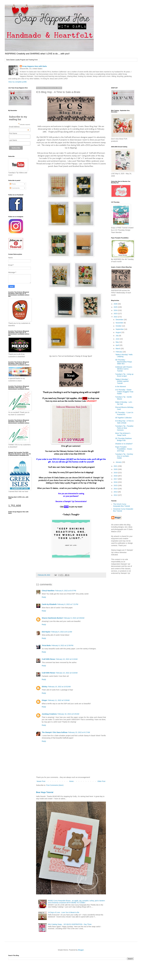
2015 (116, 485)
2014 (116, 489)
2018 (116, 476)
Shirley (44, 687)
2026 (116, 304)
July (117, 336)
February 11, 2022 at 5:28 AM (58, 700)
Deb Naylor (46, 632)
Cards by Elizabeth (49, 604)
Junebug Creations (49, 714)
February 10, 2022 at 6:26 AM (67, 673)
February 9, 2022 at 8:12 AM (61, 632)
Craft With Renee (48, 659)
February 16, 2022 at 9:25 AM (68, 714)
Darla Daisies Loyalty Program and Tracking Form (22, 60)
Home (71, 781)
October (119, 326)
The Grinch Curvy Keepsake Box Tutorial (121, 505)
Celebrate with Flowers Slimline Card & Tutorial (123, 369)
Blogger (81, 950)
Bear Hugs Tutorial (44, 792)
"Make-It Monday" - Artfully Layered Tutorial (122, 381)
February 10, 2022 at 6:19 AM (67, 659)
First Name (13, 133)
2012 (116, 495)
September (120, 329)
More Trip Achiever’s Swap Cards (122, 434)
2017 (116, 479)
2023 (116, 313)
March (118, 348)
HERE (84, 398)
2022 (116, 317)
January (119, 462)
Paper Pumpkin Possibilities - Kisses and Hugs (123, 449)
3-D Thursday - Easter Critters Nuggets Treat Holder (124, 392)
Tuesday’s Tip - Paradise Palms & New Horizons (124, 428)
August (118, 332)
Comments (15, 188)
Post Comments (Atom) (54, 785)
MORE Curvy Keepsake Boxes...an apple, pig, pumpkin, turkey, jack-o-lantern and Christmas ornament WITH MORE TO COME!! (76, 902)
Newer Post (41, 781)
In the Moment (120, 386)
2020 (116, 469)
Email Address (19, 127)
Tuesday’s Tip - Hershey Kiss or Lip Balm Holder (124, 456)
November (120, 323)
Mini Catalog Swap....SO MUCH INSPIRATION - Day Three (69, 924)
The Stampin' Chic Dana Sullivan (54, 732)
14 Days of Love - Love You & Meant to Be (63, 912)
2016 (116, 482)
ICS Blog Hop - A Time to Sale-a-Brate (124, 422)
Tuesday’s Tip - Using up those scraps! (124, 375)
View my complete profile (17, 82)
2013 (116, 492)
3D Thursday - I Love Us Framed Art (124, 413)
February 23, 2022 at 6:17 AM (79, 732)
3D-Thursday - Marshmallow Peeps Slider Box (123, 362)
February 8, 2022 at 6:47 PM (65, 591)
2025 (116, 307)
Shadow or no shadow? (124, 444)
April (117, 345)
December (120, 319)
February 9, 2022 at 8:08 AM (74, 618)
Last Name (13, 140)
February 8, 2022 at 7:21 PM (67, 604)
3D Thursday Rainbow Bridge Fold (123, 439)
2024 (116, 310)
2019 (116, 473)
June (118, 339)
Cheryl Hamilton (48, 591)
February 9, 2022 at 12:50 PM (62, 645)
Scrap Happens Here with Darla (34, 66)
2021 (116, 466)
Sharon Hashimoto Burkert (52, 618)
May (117, 342)
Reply (44, 597)
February (119, 352)
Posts (13, 184)
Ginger (44, 700)
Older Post (101, 781)
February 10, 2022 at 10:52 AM (59, 687)
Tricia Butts (46, 645)
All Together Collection (123, 418)
